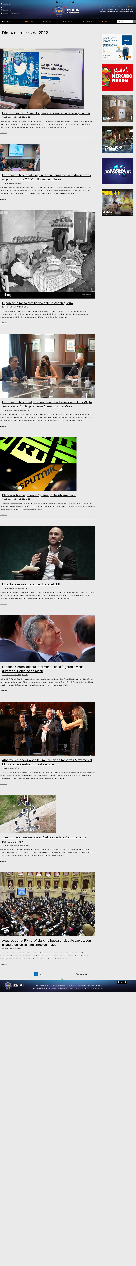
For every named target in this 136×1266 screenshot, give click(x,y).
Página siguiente (82, 974)
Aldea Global (6, 117)
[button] (116, 7)
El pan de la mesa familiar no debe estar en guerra (37, 303)
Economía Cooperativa (10, 410)
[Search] (134, 21)
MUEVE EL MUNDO (26, 117)
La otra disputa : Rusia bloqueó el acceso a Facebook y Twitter (46, 113)
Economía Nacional (9, 183)
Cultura (4, 768)
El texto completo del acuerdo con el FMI (31, 584)
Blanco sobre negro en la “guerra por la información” (39, 495)
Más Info (27, 307)
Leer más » (4, 133)
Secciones (6, 21)
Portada (29, 410)
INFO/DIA (15, 117)
